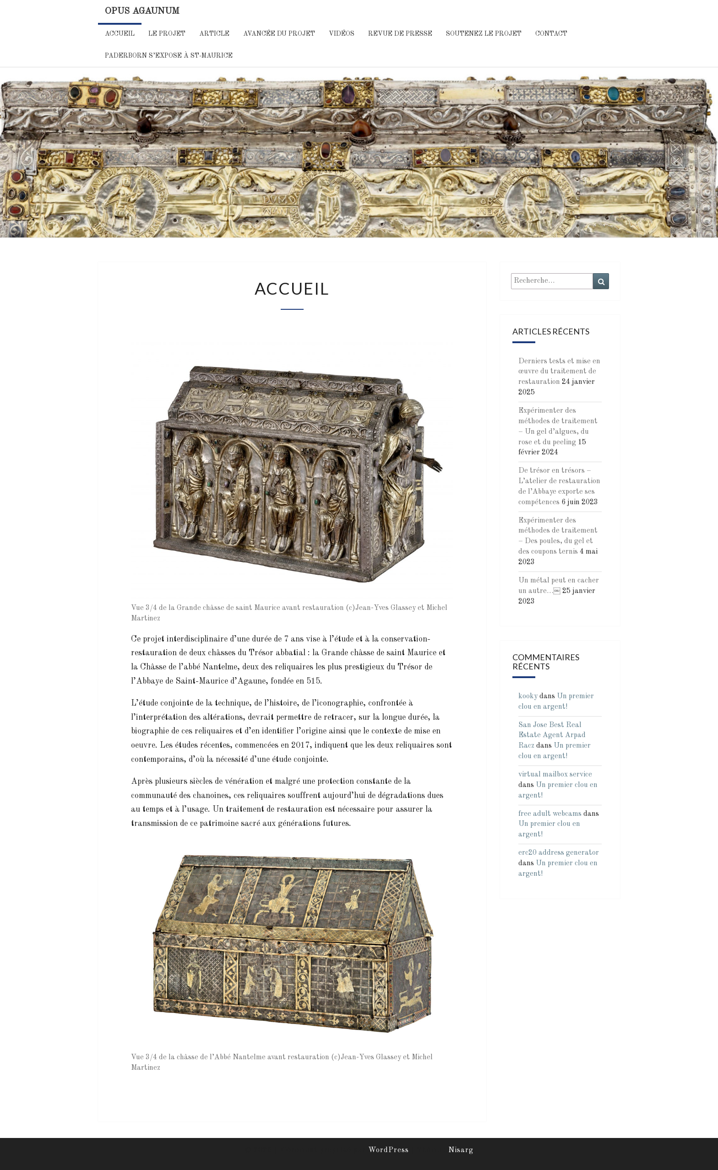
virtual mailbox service (555, 774)
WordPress (388, 1150)
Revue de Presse (400, 34)
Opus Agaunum (142, 11)
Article (214, 34)
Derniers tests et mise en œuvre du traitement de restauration (559, 372)
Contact (551, 34)
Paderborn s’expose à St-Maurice (169, 56)
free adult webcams (550, 814)
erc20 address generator (558, 853)
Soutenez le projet (484, 34)
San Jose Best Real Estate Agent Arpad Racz (552, 736)
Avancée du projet (279, 34)
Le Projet (166, 34)
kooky (528, 696)
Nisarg (460, 1150)
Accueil (120, 34)
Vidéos (341, 34)
